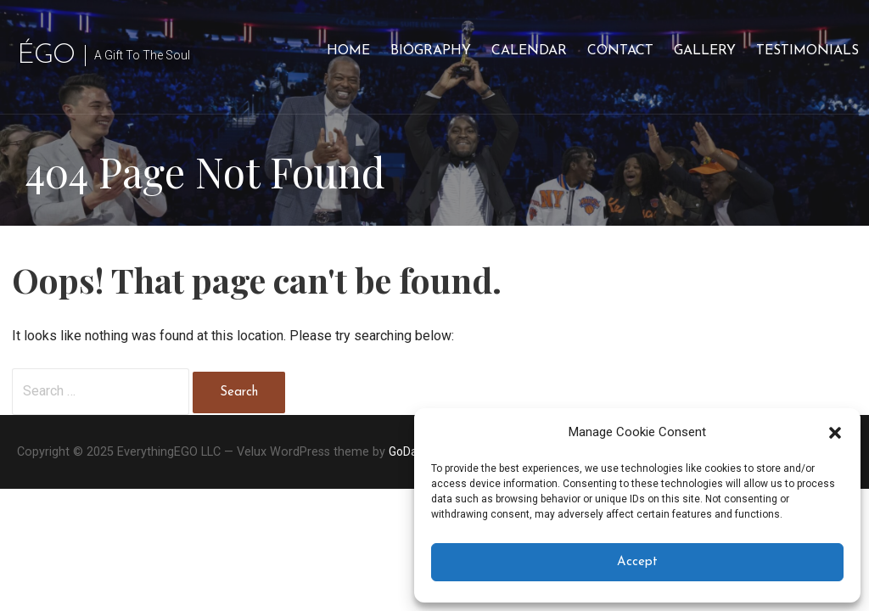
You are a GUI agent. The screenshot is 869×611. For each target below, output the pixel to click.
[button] (835, 432)
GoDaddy (413, 451)
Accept (637, 562)
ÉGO (46, 56)
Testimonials (807, 51)
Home (348, 51)
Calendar (529, 51)
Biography (430, 51)
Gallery (705, 51)
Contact (620, 51)
